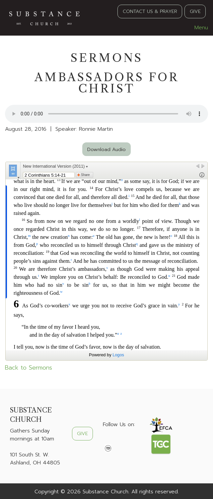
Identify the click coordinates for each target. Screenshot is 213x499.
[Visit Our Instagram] (129, 440)
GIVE (195, 11)
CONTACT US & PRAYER (150, 11)
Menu (198, 28)
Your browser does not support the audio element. (106, 114)
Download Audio (106, 149)
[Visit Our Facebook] (108, 440)
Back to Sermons (28, 367)
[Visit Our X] (118, 440)
